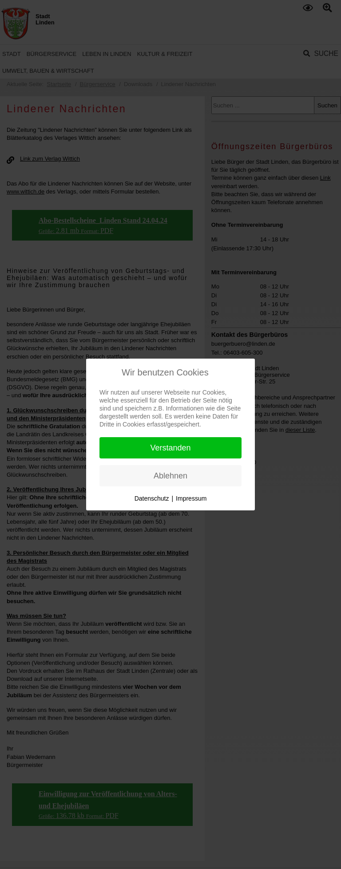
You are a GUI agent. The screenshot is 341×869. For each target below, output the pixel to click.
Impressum (191, 498)
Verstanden (170, 447)
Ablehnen (170, 475)
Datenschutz (152, 498)
